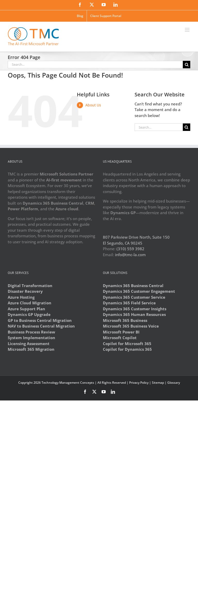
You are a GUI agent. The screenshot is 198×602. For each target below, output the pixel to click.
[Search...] (95, 64)
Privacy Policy (138, 382)
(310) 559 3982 (130, 248)
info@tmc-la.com (130, 254)
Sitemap (158, 382)
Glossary (173, 382)
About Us (93, 105)
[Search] (186, 64)
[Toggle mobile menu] (187, 29)
